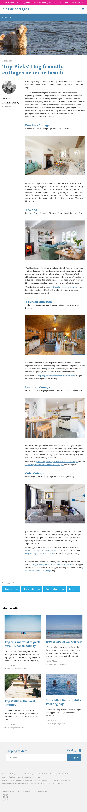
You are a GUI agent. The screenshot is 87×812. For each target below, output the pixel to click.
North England (7, 777)
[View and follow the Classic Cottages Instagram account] (68, 751)
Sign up (75, 757)
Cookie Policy (26, 791)
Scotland (27, 777)
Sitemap (5, 791)
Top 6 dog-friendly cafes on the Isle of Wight (44, 465)
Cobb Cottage (34, 473)
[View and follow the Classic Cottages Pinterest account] (80, 751)
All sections (7, 17)
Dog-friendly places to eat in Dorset (40, 553)
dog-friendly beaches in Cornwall (63, 287)
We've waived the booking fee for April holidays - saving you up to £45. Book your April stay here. (43, 2)
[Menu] (82, 9)
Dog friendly (32, 589)
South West (40, 774)
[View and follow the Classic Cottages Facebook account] (72, 751)
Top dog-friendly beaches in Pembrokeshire (56, 376)
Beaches (11, 589)
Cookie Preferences (40, 791)
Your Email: (12, 758)
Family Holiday (55, 589)
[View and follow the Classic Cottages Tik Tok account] (75, 751)
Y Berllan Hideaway (38, 301)
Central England (68, 774)
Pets (73, 589)
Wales (59, 774)
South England (51, 774)
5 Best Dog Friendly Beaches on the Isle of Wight (57, 462)
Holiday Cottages (28, 774)
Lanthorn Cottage (37, 387)
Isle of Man (36, 777)
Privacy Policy (15, 791)
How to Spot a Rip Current (64, 641)
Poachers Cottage (37, 125)
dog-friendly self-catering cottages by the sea (52, 564)
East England (18, 777)
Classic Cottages (10, 774)
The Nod (31, 210)
